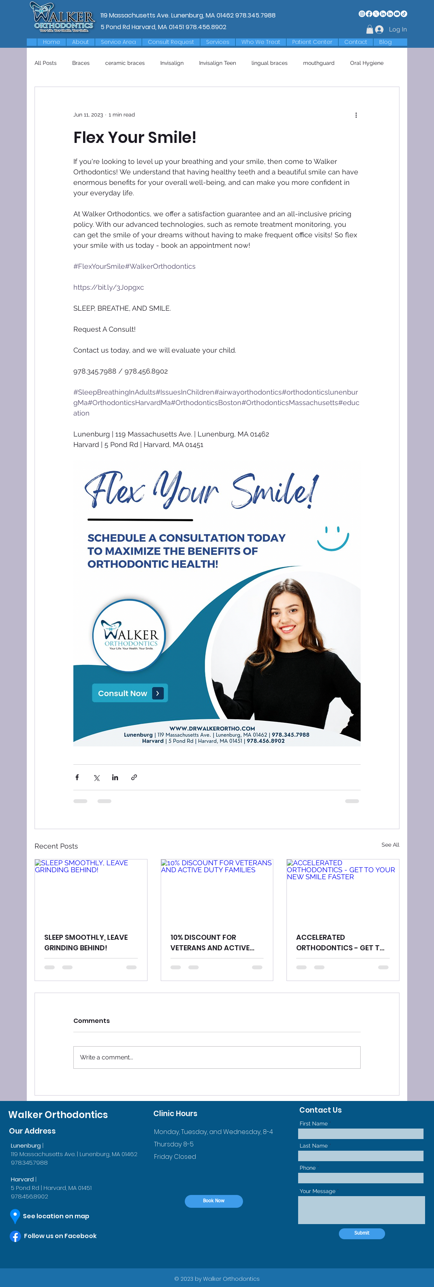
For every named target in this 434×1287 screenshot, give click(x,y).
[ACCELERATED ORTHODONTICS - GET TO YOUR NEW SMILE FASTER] (343, 890)
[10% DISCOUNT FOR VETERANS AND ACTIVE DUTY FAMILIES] (217, 890)
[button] (118, 42)
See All (390, 845)
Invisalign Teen (217, 63)
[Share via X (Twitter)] (96, 777)
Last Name (314, 1145)
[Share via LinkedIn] (115, 777)
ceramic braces (125, 63)
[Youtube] (397, 13)
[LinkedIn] (383, 13)
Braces (81, 63)
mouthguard (319, 63)
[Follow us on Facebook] (68, 1236)
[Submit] (362, 1233)
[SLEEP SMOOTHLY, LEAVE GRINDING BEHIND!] (91, 890)
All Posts (46, 63)
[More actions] (356, 115)
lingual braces (270, 63)
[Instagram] (362, 13)
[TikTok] (404, 13)
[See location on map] (63, 1216)
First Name (314, 1123)
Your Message (317, 1191)
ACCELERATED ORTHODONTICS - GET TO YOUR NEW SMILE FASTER (340, 942)
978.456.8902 (206, 27)
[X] (376, 13)
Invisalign (172, 63)
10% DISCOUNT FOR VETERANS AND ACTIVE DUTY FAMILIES (210, 942)
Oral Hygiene (367, 63)
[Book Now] (214, 1201)
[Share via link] (134, 777)
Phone (308, 1167)
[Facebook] (369, 13)
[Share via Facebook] (77, 777)
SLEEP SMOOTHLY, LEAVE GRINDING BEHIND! (86, 942)
